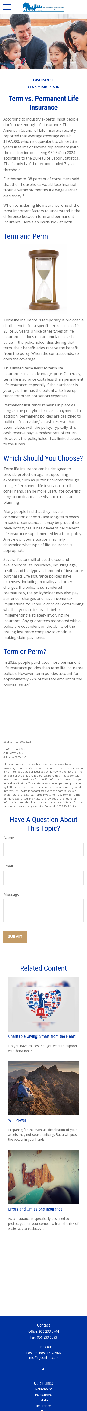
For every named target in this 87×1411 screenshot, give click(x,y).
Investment (43, 1394)
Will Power (17, 1120)
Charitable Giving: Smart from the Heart (42, 1036)
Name (8, 837)
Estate (43, 1400)
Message (11, 894)
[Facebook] (43, 1370)
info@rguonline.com (44, 1357)
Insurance (43, 1406)
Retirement (43, 1389)
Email (8, 866)
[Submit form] (15, 937)
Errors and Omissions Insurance (35, 1209)
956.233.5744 (49, 1331)
